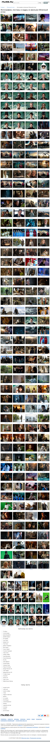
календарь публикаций (7, 720)
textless (5, 708)
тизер (4, 692)
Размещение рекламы (35, 738)
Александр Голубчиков (32, 727)
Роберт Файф (6, 654)
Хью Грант (5, 640)
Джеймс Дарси (6, 636)
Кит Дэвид (5, 638)
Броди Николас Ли (7, 668)
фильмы (16, 719)
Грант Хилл (6, 679)
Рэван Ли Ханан (7, 667)
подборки (39, 719)
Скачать (6, 22)
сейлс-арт (5, 689)
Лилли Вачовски (7, 658)
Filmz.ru (20, 725)
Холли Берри (6, 633)
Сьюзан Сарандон (7, 651)
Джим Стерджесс (7, 645)
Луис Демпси (6, 661)
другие (4, 696)
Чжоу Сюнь (6, 652)
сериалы (22, 719)
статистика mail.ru (21, 720)
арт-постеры (6, 710)
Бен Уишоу (5, 647)
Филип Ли (5, 677)
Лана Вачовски (6, 656)
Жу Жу (4, 659)
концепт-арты (6, 687)
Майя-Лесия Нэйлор (8, 681)
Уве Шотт (5, 675)
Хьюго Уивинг (6, 649)
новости (10, 719)
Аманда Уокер (6, 665)
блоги (28, 719)
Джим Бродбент (7, 635)
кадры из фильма (7, 694)
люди (33, 719)
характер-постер (7, 705)
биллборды (6, 699)
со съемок (5, 698)
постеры (5, 707)
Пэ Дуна (5, 631)
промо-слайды (6, 691)
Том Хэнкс (5, 643)
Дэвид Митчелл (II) (7, 672)
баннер (5, 703)
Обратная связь (25, 738)
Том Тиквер (6, 670)
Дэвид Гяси (6, 642)
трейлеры (3, 719)
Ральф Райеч (6, 663)
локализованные (7, 701)
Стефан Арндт (6, 674)
